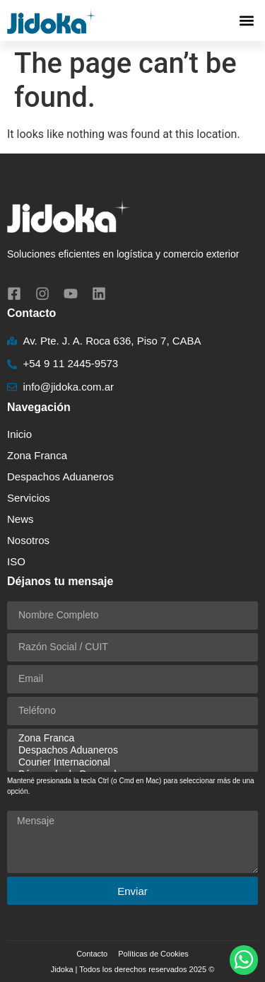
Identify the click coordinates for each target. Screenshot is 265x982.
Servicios (32, 498)
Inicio (19, 434)
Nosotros (28, 540)
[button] (246, 21)
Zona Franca (37, 455)
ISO (16, 561)
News (20, 519)
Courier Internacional (130, 762)
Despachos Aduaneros (60, 476)
